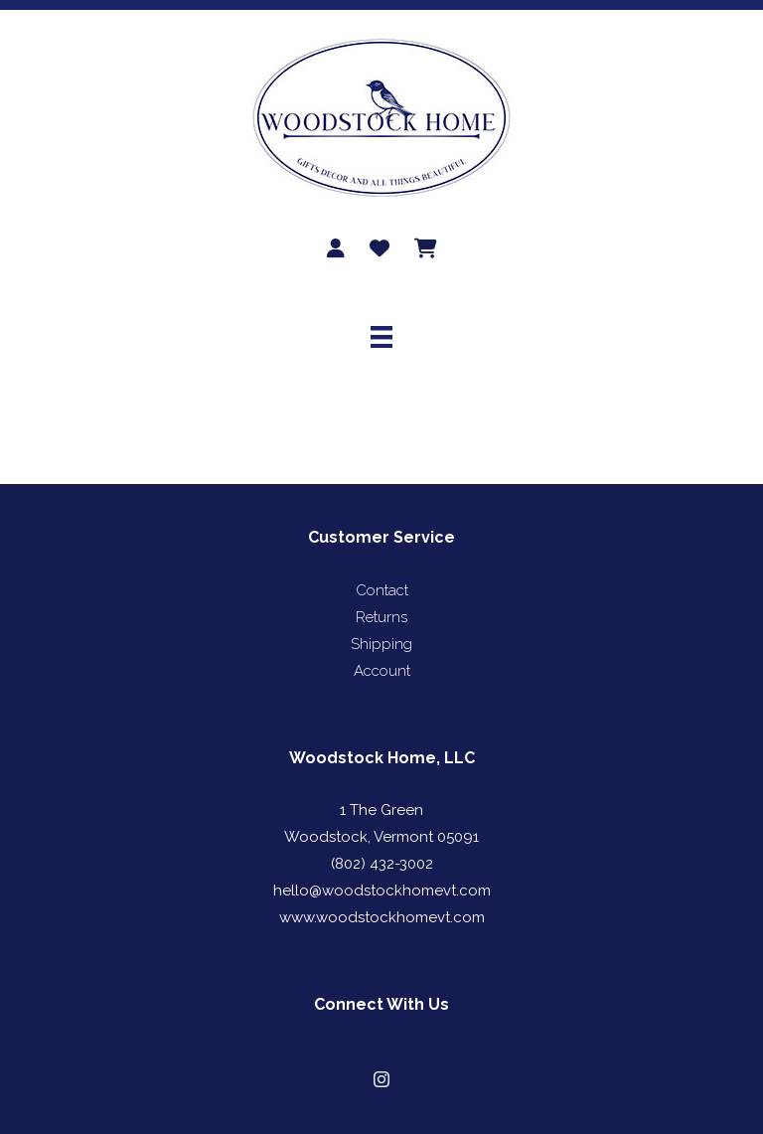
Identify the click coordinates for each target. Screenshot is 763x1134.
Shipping (381, 644)
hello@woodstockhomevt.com (382, 890)
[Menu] (381, 336)
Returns (381, 617)
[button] (381, 1079)
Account (382, 671)
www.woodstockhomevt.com (382, 917)
